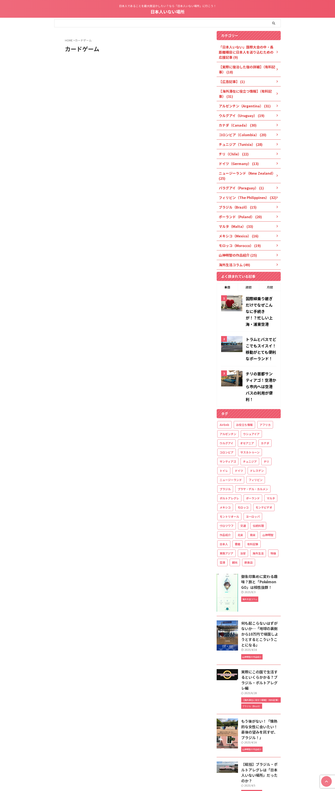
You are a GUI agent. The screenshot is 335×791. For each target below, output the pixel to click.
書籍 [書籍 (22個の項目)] (237, 513)
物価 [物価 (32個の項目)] (273, 523)
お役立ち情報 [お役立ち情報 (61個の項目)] (244, 394)
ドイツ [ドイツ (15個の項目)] (239, 440)
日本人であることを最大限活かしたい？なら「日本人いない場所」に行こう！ (167, 771)
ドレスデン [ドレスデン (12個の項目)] (257, 440)
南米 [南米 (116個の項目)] (253, 504)
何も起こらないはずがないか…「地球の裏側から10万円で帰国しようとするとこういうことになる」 (261, 599)
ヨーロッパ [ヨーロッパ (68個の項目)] (253, 486)
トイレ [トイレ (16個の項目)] (224, 440)
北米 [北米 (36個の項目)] (240, 504)
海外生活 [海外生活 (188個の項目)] (258, 523)
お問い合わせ (195, 762)
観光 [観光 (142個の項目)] (235, 532)
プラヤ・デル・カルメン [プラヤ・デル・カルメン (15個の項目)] (253, 458)
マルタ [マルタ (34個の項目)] (271, 467)
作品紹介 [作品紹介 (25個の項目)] (225, 504)
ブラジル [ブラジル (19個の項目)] (225, 458)
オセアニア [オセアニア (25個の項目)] (247, 412)
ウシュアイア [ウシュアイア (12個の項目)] (251, 403)
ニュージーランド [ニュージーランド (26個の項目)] (231, 449)
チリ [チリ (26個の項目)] (266, 431)
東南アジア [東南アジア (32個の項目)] (226, 523)
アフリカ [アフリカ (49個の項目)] (265, 394)
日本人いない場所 (167, 12)
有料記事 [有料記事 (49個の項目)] (252, 513)
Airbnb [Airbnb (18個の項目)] (224, 394)
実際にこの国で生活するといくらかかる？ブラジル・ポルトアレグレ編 (260, 637)
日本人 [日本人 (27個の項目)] (224, 513)
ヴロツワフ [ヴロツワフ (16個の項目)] (227, 495)
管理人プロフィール (143, 762)
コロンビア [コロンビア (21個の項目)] (227, 422)
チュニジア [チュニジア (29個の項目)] (250, 431)
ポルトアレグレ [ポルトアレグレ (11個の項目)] (229, 467)
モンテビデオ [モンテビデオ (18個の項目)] (264, 477)
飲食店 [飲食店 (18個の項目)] (248, 532)
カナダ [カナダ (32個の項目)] (265, 412)
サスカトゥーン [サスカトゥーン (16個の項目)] (250, 422)
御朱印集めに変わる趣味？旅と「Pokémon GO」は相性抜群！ (260, 550)
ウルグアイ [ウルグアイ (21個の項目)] (226, 412)
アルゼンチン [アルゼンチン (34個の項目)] (228, 403)
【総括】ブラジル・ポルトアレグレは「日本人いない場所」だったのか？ (260, 718)
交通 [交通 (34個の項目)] (243, 495)
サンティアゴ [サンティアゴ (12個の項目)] (228, 431)
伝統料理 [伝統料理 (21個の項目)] (258, 495)
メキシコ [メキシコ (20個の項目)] (225, 477)
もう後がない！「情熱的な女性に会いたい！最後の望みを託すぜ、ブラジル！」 (260, 679)
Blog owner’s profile (171, 762)
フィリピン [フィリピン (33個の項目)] (256, 449)
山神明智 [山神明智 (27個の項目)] (267, 504)
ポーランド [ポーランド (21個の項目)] (253, 467)
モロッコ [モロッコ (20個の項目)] (243, 477)
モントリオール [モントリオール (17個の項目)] (229, 486)
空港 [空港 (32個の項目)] (222, 532)
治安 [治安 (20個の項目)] (243, 523)
